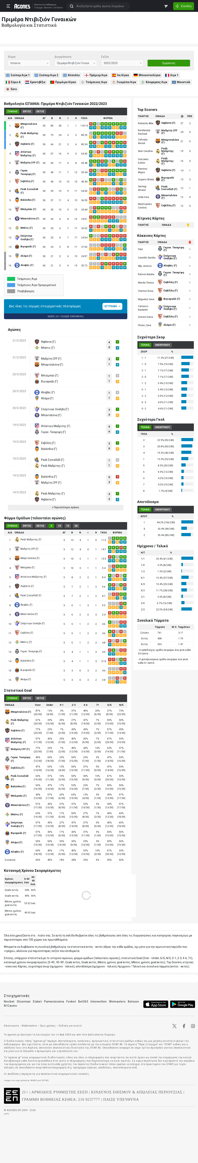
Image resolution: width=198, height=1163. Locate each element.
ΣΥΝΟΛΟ (12, 111)
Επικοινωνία (11, 1025)
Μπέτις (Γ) (23, 642)
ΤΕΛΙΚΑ (145, 345)
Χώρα (11, 56)
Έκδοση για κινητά (70, 1025)
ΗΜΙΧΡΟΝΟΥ (162, 345)
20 (76, 525)
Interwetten (99, 1001)
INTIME (45, 1080)
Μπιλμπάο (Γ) (24, 567)
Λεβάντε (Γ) (24, 586)
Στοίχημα (37, 8)
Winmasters (117, 1001)
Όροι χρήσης (48, 1025)
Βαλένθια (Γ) (24, 660)
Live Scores (57, 8)
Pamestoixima (54, 1001)
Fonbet (71, 1001)
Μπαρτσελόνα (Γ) (27, 558)
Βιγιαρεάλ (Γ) (24, 670)
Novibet (9, 1001)
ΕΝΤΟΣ (27, 111)
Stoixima (37, 4)
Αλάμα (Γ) (22, 679)
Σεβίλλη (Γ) (23, 632)
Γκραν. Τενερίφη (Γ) (28, 651)
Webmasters (29, 1025)
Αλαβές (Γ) (23, 604)
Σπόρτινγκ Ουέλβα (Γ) (29, 623)
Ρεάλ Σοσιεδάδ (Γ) (27, 595)
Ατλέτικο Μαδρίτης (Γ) (30, 576)
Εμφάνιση (168, 63)
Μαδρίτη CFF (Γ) (26, 548)
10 (59, 525)
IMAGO (33, 1080)
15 (67, 525)
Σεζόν (105, 56)
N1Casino (10, 1005)
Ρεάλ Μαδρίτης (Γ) (27, 539)
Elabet (37, 1001)
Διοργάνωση (62, 56)
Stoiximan (24, 1001)
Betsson (133, 1001)
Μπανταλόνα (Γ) (26, 614)
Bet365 (83, 1001)
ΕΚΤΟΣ (40, 111)
